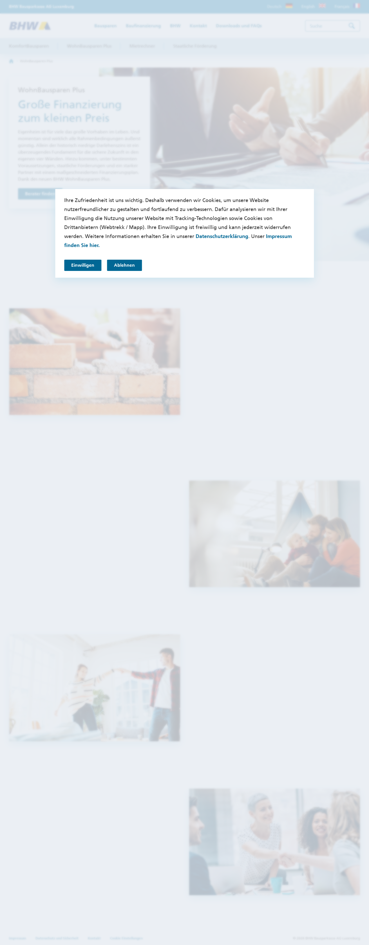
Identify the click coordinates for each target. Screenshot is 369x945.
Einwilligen (82, 265)
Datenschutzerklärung (222, 236)
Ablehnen (124, 265)
